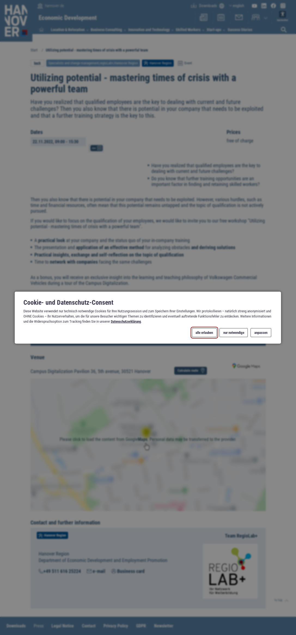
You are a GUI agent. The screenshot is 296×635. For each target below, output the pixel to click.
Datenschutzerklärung (126, 321)
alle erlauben (204, 332)
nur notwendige (233, 332)
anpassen (260, 332)
